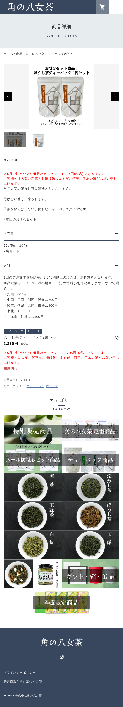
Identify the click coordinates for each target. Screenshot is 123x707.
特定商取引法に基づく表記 (23, 681)
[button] (8, 96)
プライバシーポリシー (20, 672)
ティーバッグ (35, 386)
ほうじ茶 (52, 386)
